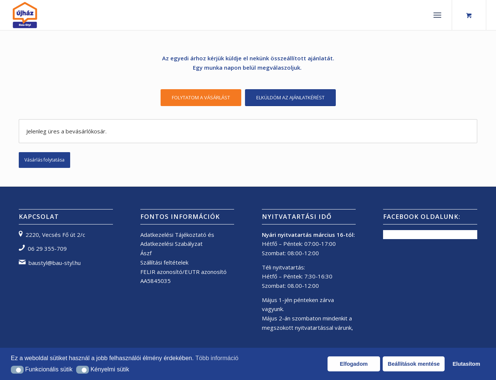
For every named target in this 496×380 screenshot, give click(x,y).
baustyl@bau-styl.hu (55, 262)
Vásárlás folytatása (44, 160)
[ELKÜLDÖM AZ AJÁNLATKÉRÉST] (290, 97)
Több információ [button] (217, 358)
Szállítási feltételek (164, 262)
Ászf (146, 253)
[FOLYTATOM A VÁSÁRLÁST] (201, 97)
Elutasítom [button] (466, 364)
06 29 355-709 (47, 248)
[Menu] (437, 15)
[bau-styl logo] (42, 15)
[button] (17, 370)
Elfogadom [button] (354, 364)
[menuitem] (438, 15)
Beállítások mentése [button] (414, 364)
